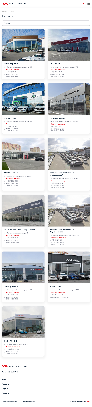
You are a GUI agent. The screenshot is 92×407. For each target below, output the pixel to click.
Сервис (5, 389)
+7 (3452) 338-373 (57, 72)
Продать (5, 384)
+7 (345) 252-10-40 (57, 183)
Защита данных (29, 401)
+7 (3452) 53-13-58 (12, 238)
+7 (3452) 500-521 (57, 294)
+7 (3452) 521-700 (11, 72)
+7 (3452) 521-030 (12, 294)
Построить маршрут (13, 69)
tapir (88, 401)
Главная (4, 11)
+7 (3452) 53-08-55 (12, 349)
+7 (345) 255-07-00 (57, 240)
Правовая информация (10, 401)
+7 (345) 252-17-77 (12, 126)
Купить (4, 380)
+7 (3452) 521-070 (57, 126)
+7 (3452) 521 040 (10, 372)
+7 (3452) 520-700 (12, 181)
